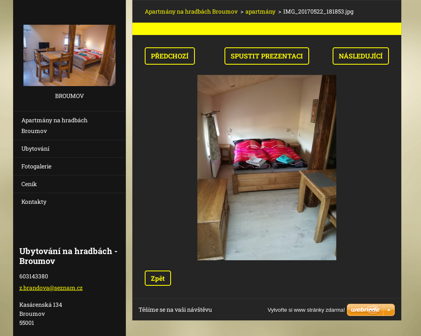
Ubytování (35, 148)
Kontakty (33, 201)
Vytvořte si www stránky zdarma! (306, 310)
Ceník (29, 184)
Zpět (158, 278)
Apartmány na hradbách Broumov (54, 125)
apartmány (260, 11)
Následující (361, 55)
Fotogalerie (36, 166)
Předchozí (170, 55)
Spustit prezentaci (267, 55)
